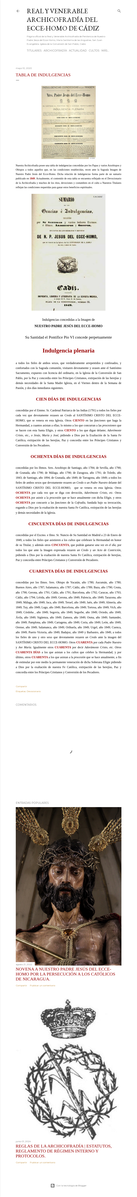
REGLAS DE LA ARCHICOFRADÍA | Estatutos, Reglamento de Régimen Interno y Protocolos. (64, 1151)
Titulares (34, 50)
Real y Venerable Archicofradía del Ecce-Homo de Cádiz (63, 19)
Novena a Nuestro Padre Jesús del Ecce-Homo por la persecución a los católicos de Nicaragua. (65, 974)
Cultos (94, 50)
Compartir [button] (21, 686)
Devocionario (34, 691)
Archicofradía (55, 50)
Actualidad (78, 50)
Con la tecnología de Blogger (68, 1185)
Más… (105, 50)
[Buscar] (119, 10)
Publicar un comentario (42, 985)
